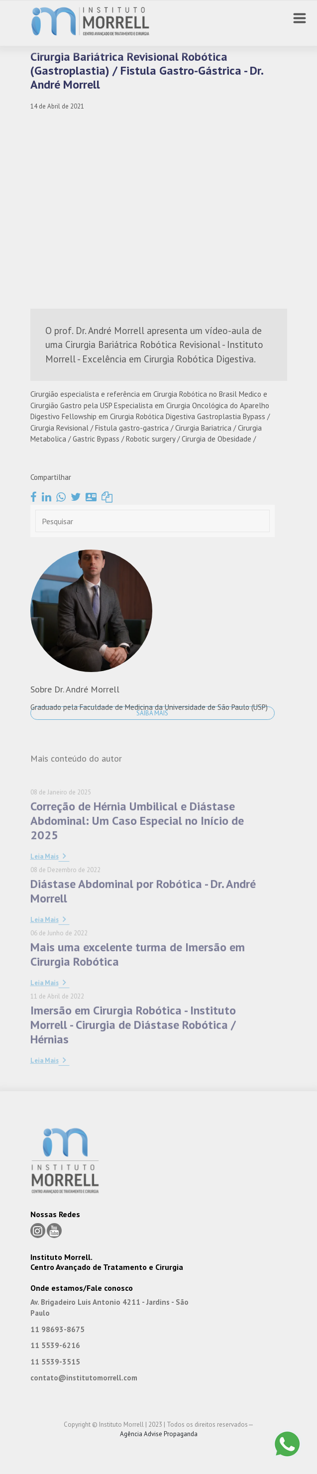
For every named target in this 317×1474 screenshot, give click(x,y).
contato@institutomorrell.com (83, 1377)
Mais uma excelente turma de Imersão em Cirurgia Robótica (137, 996)
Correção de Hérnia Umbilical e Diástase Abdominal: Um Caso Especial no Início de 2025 (137, 862)
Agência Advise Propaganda (159, 1434)
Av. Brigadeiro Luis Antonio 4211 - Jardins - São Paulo (109, 1307)
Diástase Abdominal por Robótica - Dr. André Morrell (143, 933)
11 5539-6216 (55, 1345)
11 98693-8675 (57, 1329)
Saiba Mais (152, 713)
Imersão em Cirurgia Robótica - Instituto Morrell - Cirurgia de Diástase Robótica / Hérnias (133, 1066)
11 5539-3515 (55, 1361)
